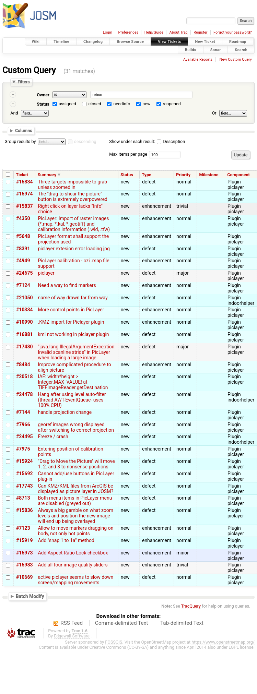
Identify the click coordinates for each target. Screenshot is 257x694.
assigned (67, 103)
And (14, 113)
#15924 (24, 461)
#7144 (23, 412)
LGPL (234, 647)
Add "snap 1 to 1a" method (66, 540)
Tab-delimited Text (181, 623)
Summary (47, 174)
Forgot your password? (232, 32)
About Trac (179, 32)
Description (171, 141)
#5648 (23, 236)
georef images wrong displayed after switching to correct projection (76, 427)
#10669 (24, 577)
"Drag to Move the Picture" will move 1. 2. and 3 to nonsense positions (76, 463)
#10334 (24, 309)
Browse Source (130, 41)
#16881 (24, 334)
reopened (172, 103)
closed (95, 103)
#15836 (24, 510)
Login (107, 32)
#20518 (24, 376)
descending (85, 141)
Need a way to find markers (67, 285)
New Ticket (205, 41)
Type (146, 174)
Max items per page (128, 154)
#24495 (24, 436)
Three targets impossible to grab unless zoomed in (72, 184)
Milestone (209, 174)
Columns (23, 130)
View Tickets (169, 41)
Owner (43, 94)
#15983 (24, 564)
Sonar (215, 49)
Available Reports (197, 59)
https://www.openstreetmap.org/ (223, 642)
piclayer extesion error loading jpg (73, 248)
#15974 (24, 193)
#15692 (24, 473)
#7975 (23, 449)
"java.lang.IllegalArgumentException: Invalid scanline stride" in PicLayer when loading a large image (76, 352)
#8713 (23, 498)
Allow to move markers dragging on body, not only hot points (75, 530)
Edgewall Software (72, 635)
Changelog (93, 41)
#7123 (23, 528)
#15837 (24, 206)
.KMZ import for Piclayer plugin (71, 322)
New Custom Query (236, 59)
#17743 (24, 486)
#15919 (24, 540)
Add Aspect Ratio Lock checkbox (73, 552)
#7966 (23, 424)
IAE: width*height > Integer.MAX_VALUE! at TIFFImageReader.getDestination (73, 382)
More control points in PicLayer (71, 309)
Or (214, 113)
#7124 (23, 285)
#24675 (24, 273)
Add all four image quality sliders (72, 564)
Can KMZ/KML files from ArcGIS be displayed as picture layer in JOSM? (75, 488)
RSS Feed (71, 623)
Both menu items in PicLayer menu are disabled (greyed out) (75, 500)
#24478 (24, 394)
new (146, 103)
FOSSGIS (113, 642)
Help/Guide (153, 32)
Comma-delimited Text (121, 623)
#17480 (24, 346)
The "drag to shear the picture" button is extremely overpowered (72, 196)
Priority (183, 174)
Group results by (20, 141)
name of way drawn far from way (72, 297)
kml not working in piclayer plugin (73, 334)
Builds (190, 49)
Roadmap (237, 41)
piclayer (46, 273)
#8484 (23, 364)
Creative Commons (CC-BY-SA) (119, 647)
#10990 (24, 322)
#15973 (24, 552)
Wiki (36, 41)
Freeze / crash (53, 436)
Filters (23, 82)
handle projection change (65, 412)
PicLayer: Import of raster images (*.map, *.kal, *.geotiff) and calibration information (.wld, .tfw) (74, 224)
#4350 (23, 218)
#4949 (23, 260)
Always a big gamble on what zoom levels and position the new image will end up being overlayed (75, 515)
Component (238, 174)
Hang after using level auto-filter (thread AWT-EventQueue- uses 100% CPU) (72, 400)
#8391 (23, 248)
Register (200, 32)
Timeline (61, 41)
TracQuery (191, 606)
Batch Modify (30, 596)
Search (241, 49)
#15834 (24, 181)
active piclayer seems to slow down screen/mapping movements (75, 579)
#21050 (24, 297)
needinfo (121, 103)
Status (43, 104)
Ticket (22, 174)
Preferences (128, 32)
